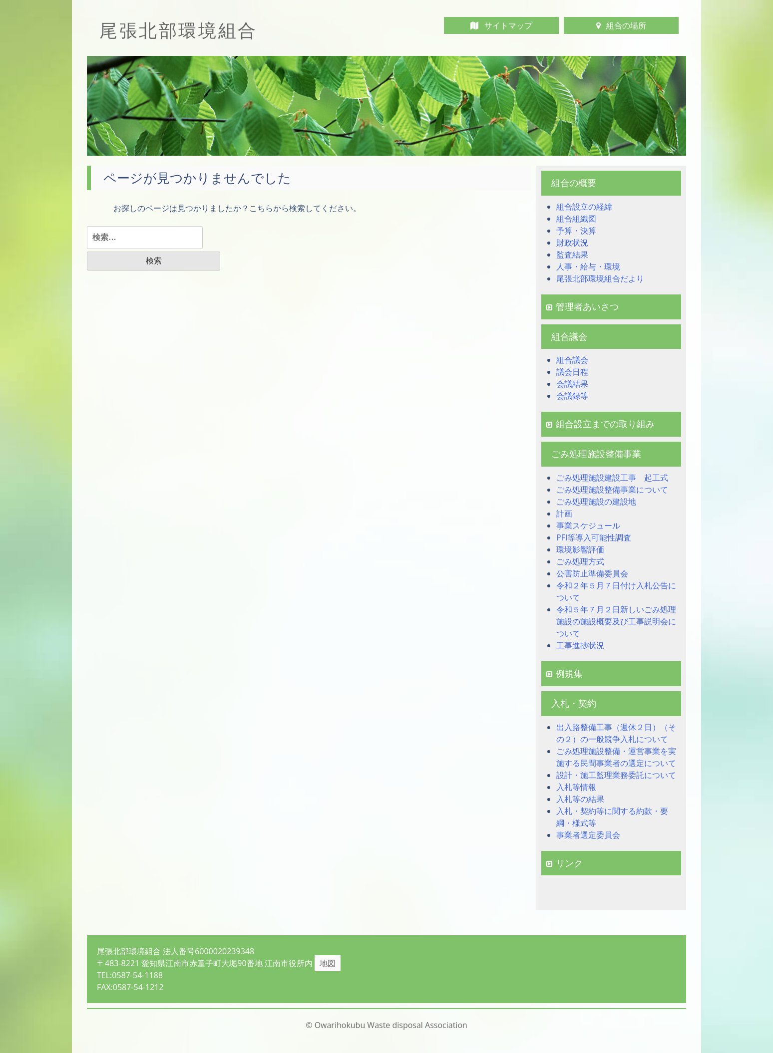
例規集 (564, 673)
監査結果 (572, 254)
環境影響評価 (580, 549)
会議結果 (572, 383)
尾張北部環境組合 (178, 30)
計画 (564, 513)
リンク (564, 863)
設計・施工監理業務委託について (616, 775)
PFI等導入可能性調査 (593, 537)
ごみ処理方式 (580, 561)
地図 (328, 963)
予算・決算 (576, 230)
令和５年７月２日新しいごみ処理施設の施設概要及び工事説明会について (616, 621)
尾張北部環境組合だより (600, 278)
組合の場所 (621, 25)
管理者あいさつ (582, 306)
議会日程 (572, 371)
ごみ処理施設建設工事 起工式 (612, 477)
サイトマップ (501, 25)
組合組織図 (576, 218)
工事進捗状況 (580, 645)
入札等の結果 (580, 798)
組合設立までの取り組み (600, 424)
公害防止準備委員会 (592, 573)
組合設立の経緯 (584, 206)
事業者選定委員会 (588, 834)
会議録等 (572, 395)
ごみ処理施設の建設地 (596, 501)
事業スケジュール (588, 525)
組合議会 (572, 359)
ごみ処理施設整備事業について (612, 489)
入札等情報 (576, 787)
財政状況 (572, 242)
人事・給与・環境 (588, 266)
